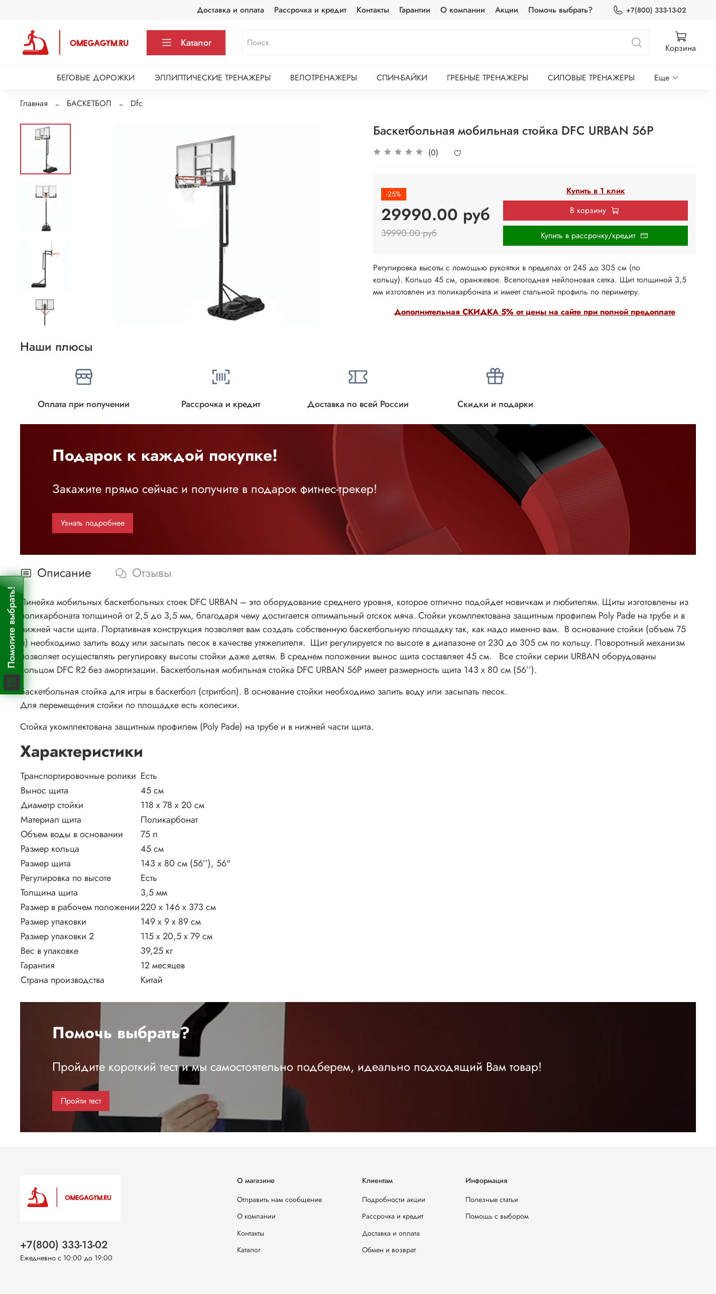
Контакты (372, 10)
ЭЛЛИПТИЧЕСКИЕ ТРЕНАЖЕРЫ (213, 77)
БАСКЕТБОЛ (89, 103)
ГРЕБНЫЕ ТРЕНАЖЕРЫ (487, 77)
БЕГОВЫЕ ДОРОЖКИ (96, 77)
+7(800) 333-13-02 (649, 10)
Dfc (137, 103)
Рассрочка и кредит (310, 10)
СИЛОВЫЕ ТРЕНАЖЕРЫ (591, 77)
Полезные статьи (491, 1200)
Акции (506, 10)
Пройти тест (81, 1101)
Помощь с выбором (497, 1216)
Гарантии (414, 10)
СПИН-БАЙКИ (402, 77)
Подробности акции (393, 1200)
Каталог (186, 42)
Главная (34, 103)
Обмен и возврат (389, 1250)
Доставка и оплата (230, 10)
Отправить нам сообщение (279, 1200)
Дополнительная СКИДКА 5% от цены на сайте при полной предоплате (534, 312)
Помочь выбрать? (560, 10)
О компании (462, 10)
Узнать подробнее (93, 523)
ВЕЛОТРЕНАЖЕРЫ (323, 77)
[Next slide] (45, 313)
